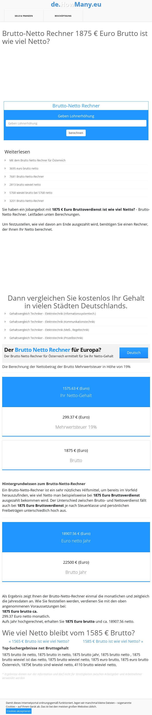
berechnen (76, 133)
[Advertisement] (76, 73)
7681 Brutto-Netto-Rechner (26, 176)
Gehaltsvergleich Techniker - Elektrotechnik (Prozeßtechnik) (46, 338)
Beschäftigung (63, 16)
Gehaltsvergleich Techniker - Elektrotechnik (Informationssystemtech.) (52, 313)
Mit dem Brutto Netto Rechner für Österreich (37, 160)
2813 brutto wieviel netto (25, 184)
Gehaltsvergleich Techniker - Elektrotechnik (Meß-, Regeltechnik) (49, 330)
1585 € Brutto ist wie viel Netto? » (113, 641)
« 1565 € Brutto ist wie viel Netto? (39, 641)
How (76, 4)
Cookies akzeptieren (19, 711)
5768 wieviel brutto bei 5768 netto (30, 193)
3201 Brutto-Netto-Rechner (26, 201)
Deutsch (134, 352)
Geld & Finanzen (23, 16)
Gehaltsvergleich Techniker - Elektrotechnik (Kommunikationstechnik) (52, 322)
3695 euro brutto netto (23, 168)
